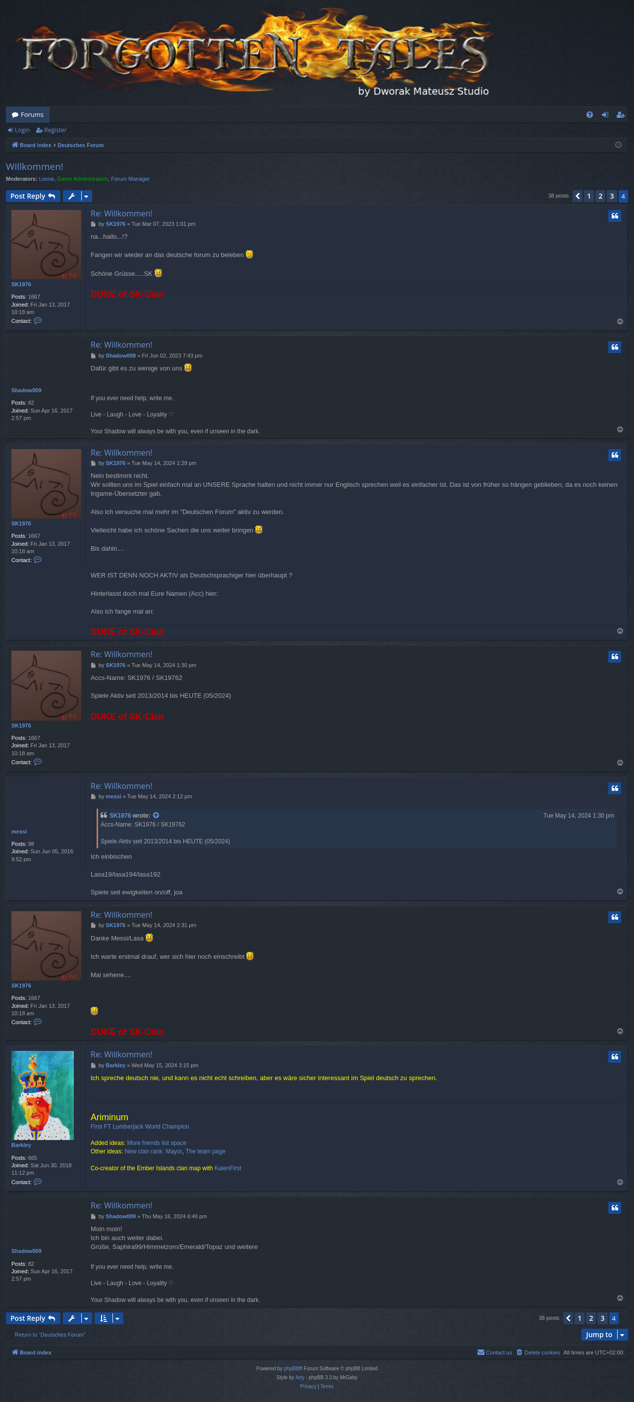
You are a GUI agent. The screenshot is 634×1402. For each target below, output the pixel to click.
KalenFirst (227, 1168)
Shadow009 (26, 390)
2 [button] (600, 196)
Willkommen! (34, 166)
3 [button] (612, 196)
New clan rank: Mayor (153, 1151)
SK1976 (21, 284)
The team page (205, 1151)
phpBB (291, 1368)
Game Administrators (82, 179)
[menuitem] (589, 114)
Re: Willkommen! (122, 213)
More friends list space (156, 1143)
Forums (32, 114)
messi (19, 831)
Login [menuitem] (607, 116)
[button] (577, 196)
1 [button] (589, 196)
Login (22, 130)
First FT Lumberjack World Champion (140, 1126)
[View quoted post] (156, 816)
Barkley (21, 1145)
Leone (46, 179)
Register (55, 130)
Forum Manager (130, 179)
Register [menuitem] (622, 116)
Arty (300, 1377)
